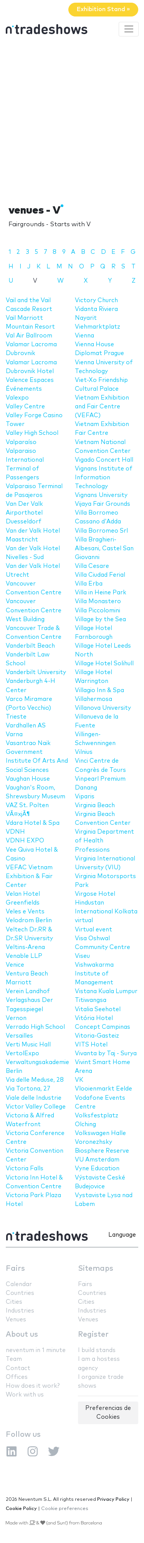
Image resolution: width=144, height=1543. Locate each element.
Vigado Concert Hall (104, 460)
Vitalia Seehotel (98, 1009)
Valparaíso (21, 442)
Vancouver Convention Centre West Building (33, 610)
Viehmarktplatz (97, 327)
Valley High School (32, 433)
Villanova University (103, 708)
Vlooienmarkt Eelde (103, 1089)
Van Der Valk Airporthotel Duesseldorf (24, 513)
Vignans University (101, 495)
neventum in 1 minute (36, 1350)
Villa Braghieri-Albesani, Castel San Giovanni (104, 548)
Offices (17, 1377)
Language (122, 1235)
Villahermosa (93, 699)
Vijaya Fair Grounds (102, 504)
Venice (15, 965)
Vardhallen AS (26, 726)
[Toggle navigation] (129, 29)
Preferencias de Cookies (108, 1412)
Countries (20, 1293)
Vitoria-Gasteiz (97, 1036)
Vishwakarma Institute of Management (94, 973)
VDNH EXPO (25, 841)
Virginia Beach (95, 805)
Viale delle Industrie (33, 1098)
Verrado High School (35, 1027)
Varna (14, 734)
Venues (16, 1320)
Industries (20, 1311)
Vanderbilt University (36, 672)
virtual (84, 920)
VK (79, 1080)
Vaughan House (28, 779)
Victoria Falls (24, 1168)
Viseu (82, 956)
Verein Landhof (28, 991)
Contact (18, 1368)
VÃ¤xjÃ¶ (18, 814)
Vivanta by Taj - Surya (106, 1053)
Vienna (84, 336)
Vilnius (84, 752)
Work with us (25, 1395)
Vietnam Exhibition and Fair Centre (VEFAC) (102, 406)
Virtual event (93, 930)
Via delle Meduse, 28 (35, 1080)
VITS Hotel (91, 1045)
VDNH (15, 832)
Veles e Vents (25, 912)
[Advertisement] (72, 119)
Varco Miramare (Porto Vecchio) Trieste (29, 708)
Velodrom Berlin (29, 920)
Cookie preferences (64, 1508)
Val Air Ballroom (29, 336)
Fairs (15, 1268)
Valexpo (17, 398)
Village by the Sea (100, 619)
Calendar (19, 1284)
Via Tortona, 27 (28, 1089)
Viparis (84, 796)
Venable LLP (24, 956)
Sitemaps (95, 1268)
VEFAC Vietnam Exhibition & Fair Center (29, 876)
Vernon (16, 1018)
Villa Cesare (92, 566)
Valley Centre (25, 407)
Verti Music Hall (28, 1045)
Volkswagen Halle (100, 1133)
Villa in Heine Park (100, 592)
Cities (14, 1302)
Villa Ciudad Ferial (100, 575)
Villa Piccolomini (97, 611)
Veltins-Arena (25, 947)
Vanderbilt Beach (30, 646)
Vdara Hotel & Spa (33, 823)
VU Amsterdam (97, 1160)
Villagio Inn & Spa (99, 690)
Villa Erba (89, 584)
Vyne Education (97, 1168)
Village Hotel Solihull (104, 663)
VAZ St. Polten (27, 805)
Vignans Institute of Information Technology (103, 477)
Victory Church (96, 300)
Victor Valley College (36, 1107)
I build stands (97, 1350)
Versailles (19, 1036)
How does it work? (33, 1386)
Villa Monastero (98, 601)
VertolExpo (22, 1053)
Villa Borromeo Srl (101, 531)
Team (14, 1359)
